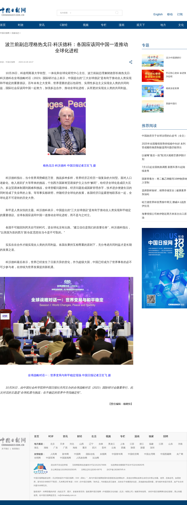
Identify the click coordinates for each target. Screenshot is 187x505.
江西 (161, 444)
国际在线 (90, 454)
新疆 (142, 447)
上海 (122, 444)
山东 (170, 444)
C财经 (63, 25)
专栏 (103, 25)
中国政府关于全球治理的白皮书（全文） (164, 135)
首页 (3, 25)
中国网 (77, 454)
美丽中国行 (171, 103)
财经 (79, 436)
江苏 (132, 444)
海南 (75, 447)
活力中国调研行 (173, 57)
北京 (52, 444)
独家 (151, 436)
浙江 (141, 444)
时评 (50, 436)
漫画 (121, 25)
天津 (62, 444)
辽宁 (91, 444)
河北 (72, 444)
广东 (55, 447)
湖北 (36, 447)
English (158, 14)
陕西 (133, 447)
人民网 (53, 454)
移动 (170, 14)
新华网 (65, 454)
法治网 (95, 458)
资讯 (42, 25)
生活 (93, 436)
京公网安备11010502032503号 (64, 470)
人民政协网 (81, 458)
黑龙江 (111, 444)
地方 (163, 25)
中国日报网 (4, 33)
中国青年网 (117, 454)
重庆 (84, 447)
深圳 (152, 447)
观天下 (141, 25)
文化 (181, 25)
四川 (94, 447)
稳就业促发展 (172, 88)
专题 (145, 45)
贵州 (104, 447)
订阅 (180, 14)
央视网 (103, 454)
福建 (151, 444)
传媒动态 (15, 33)
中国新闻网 (65, 458)
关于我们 (5, 449)
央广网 (180, 454)
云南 (113, 447)
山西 (81, 444)
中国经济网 (133, 454)
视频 (86, 25)
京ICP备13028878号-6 (116, 470)
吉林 (101, 444)
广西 (65, 447)
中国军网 (50, 458)
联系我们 (16, 449)
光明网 (37, 458)
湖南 (46, 447)
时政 (21, 25)
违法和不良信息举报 (59, 465)
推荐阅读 (149, 125)
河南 (180, 444)
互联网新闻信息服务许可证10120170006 (89, 465)
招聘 (165, 436)
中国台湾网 (149, 454)
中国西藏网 (165, 454)
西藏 (123, 447)
